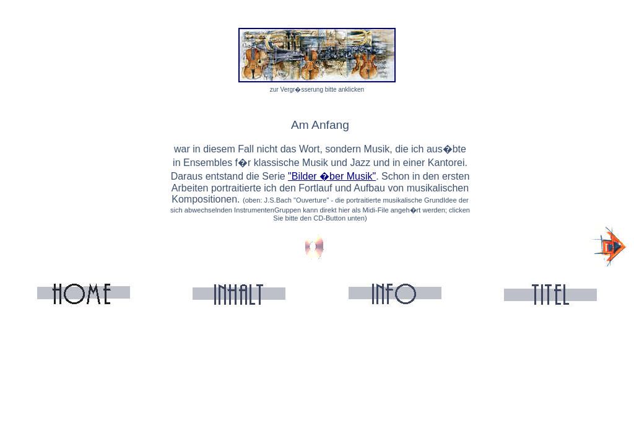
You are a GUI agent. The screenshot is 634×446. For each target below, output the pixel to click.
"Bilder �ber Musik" (332, 176)
